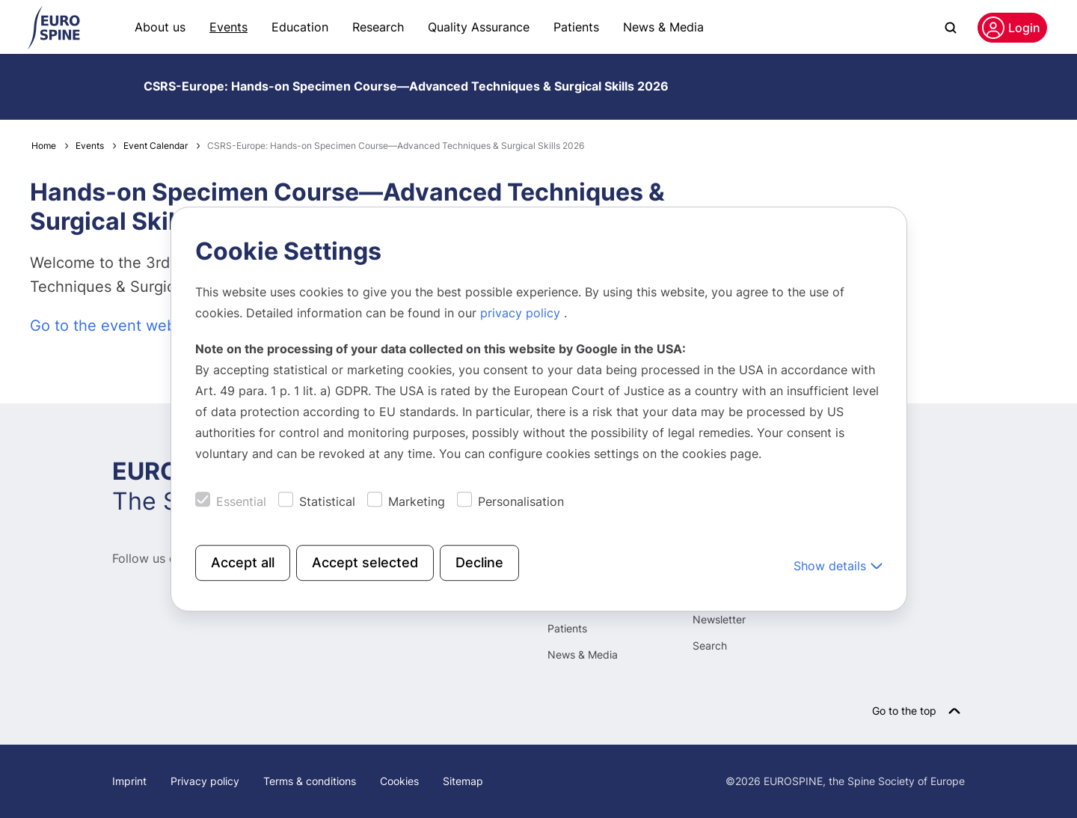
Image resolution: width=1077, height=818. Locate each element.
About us (160, 26)
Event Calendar (155, 145)
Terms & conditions (309, 781)
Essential (241, 501)
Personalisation (521, 501)
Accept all (242, 562)
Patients (576, 26)
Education (299, 26)
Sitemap (463, 781)
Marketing (416, 501)
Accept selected (365, 562)
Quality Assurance (479, 26)
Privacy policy (205, 781)
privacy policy (522, 312)
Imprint (129, 781)
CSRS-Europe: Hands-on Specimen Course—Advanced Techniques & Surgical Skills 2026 (406, 86)
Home (43, 145)
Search (710, 645)
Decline (479, 562)
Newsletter (719, 619)
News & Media (663, 26)
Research (378, 26)
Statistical (327, 501)
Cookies (399, 781)
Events (228, 26)
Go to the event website (115, 326)
